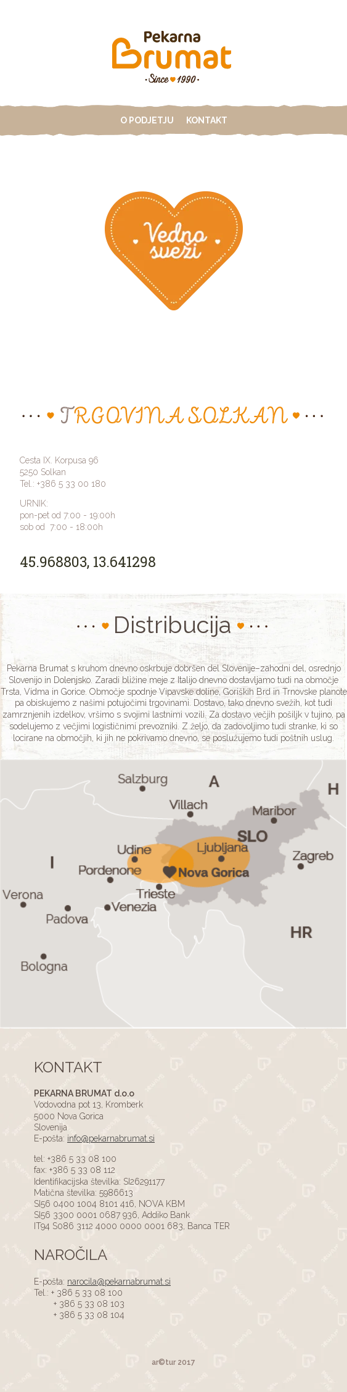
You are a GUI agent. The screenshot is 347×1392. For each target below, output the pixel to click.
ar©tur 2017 (173, 1362)
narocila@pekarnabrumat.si (119, 1281)
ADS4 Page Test (173, 58)
